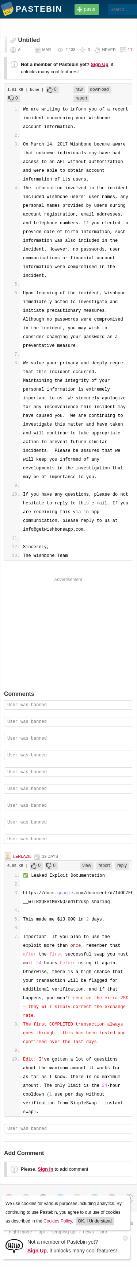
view (87, 865)
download (99, 89)
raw (79, 89)
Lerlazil (22, 856)
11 (130, 49)
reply (122, 865)
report (81, 98)
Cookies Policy (57, 1221)
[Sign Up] (14, 1246)
